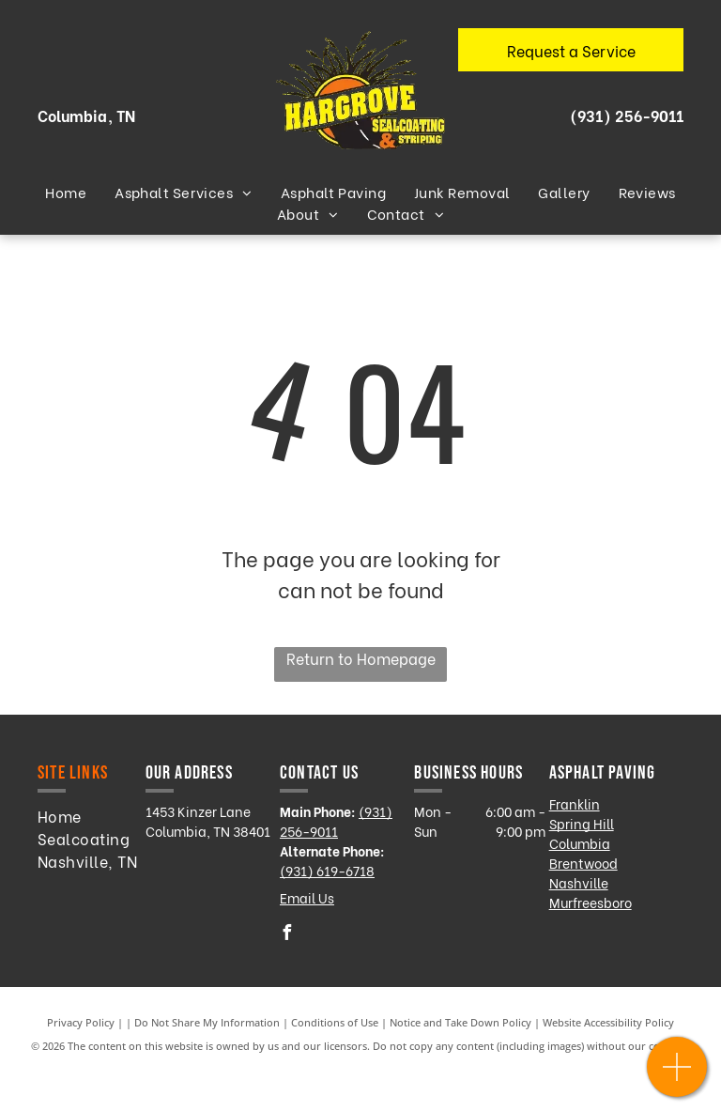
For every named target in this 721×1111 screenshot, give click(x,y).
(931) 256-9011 (626, 115)
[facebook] (287, 934)
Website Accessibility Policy (608, 1022)
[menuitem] (65, 192)
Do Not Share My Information (207, 1022)
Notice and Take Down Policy (460, 1022)
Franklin (574, 803)
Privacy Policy (81, 1022)
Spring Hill (581, 823)
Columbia (579, 843)
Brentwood (583, 862)
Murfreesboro (590, 902)
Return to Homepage (361, 658)
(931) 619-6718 (327, 870)
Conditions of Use (334, 1022)
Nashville (578, 882)
